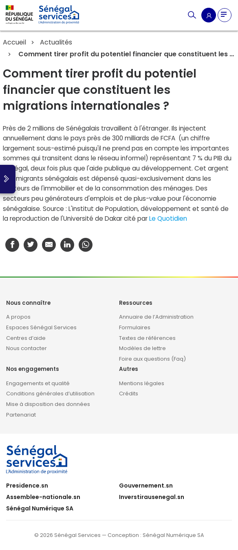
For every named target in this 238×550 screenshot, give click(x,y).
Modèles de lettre (142, 348)
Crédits (128, 393)
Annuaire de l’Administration (156, 316)
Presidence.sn (27, 485)
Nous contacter (26, 348)
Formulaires (134, 327)
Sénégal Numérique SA (39, 508)
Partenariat (21, 414)
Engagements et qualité (38, 383)
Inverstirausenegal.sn (151, 497)
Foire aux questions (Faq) (152, 358)
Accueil (14, 42)
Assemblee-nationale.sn (43, 497)
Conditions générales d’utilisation (50, 393)
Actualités (56, 42)
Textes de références (147, 338)
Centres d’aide (26, 338)
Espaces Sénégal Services (41, 327)
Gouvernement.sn (146, 485)
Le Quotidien (168, 218)
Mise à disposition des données (48, 404)
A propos (18, 316)
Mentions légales (141, 383)
